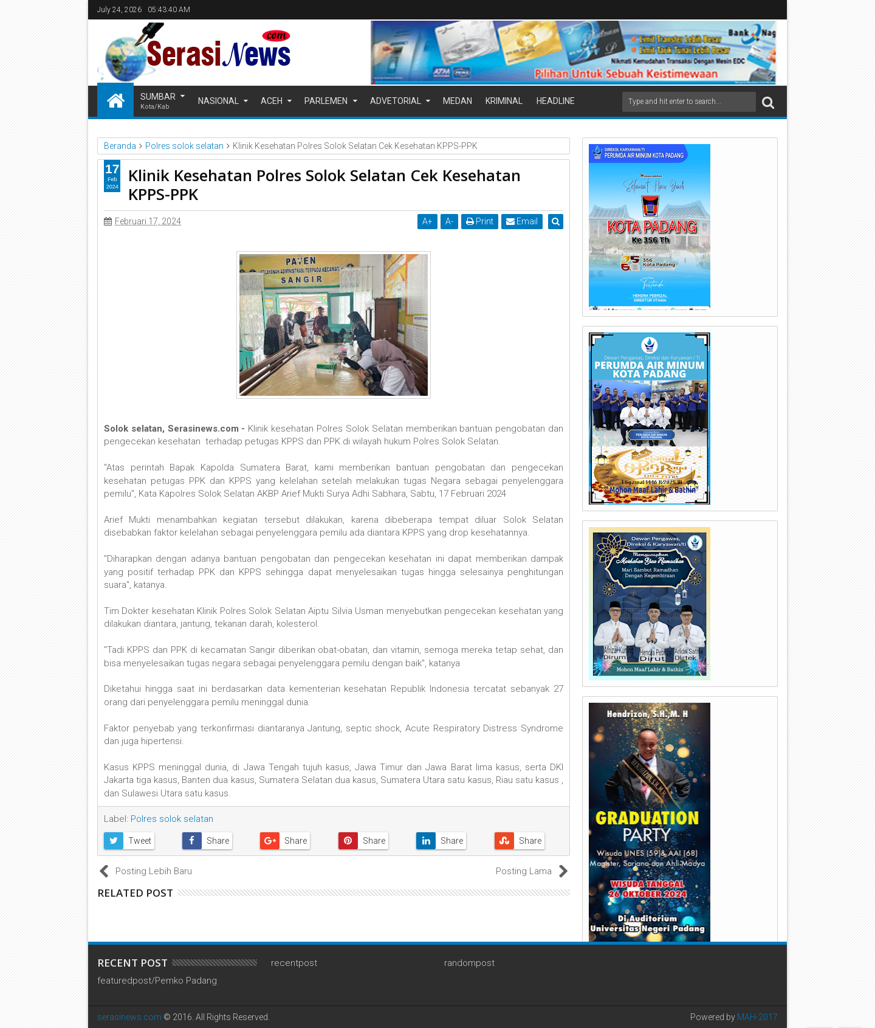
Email (523, 221)
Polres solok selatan (172, 818)
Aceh (272, 101)
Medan (457, 101)
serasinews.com (129, 1017)
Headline (556, 101)
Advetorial (395, 101)
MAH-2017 (757, 1017)
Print (481, 221)
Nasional (218, 101)
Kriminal (504, 101)
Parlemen (326, 101)
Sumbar (158, 102)
